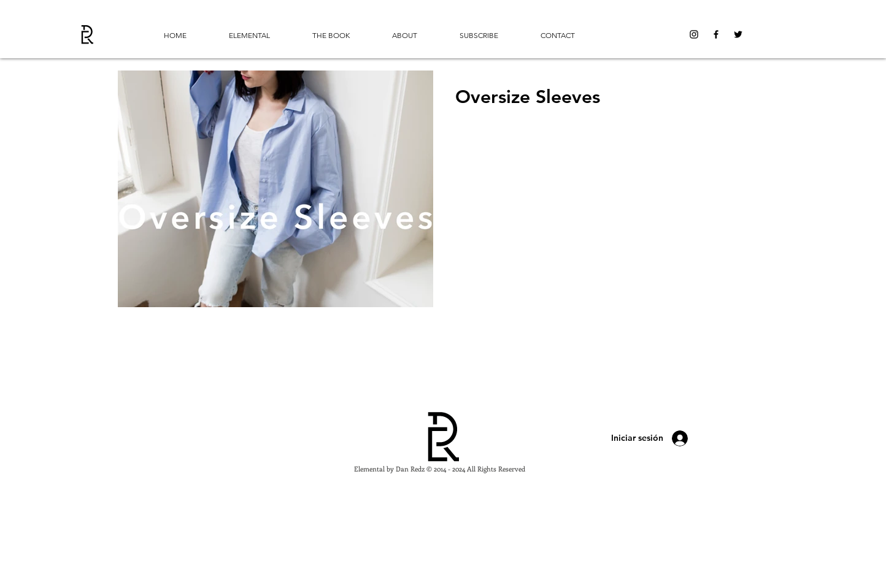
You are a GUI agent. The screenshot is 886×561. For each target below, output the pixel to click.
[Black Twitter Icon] (738, 34)
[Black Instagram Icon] (693, 34)
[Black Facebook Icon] (716, 34)
